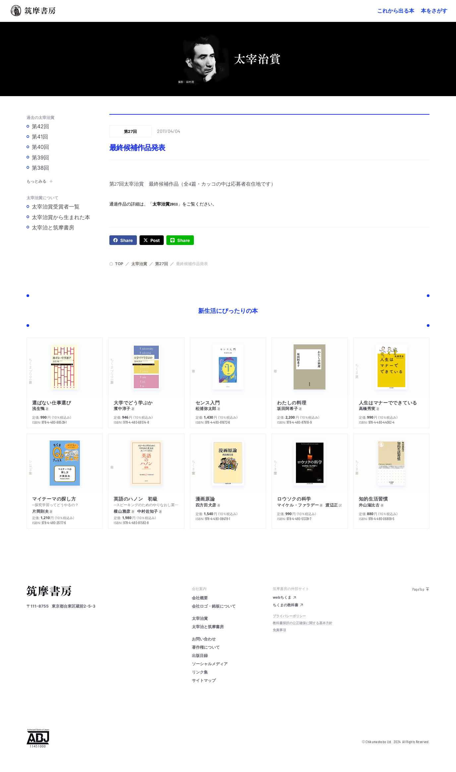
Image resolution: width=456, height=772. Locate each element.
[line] (180, 240)
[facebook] (123, 240)
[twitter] (152, 240)
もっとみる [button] (40, 181)
